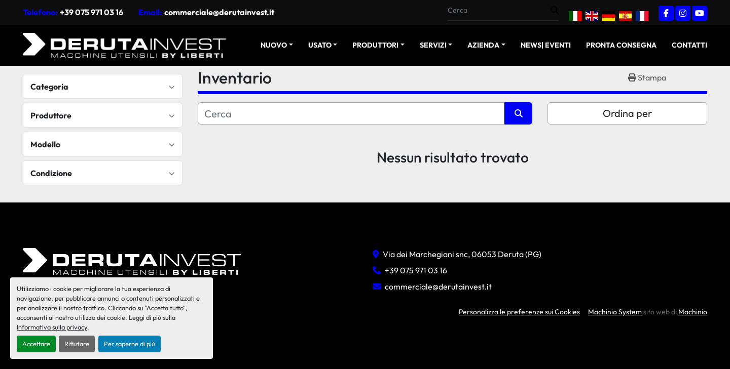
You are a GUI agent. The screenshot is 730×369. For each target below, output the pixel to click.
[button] (277, 45)
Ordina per (627, 113)
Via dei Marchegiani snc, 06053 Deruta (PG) (462, 254)
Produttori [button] (375, 45)
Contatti (689, 45)
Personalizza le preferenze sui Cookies (519, 311)
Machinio (692, 311)
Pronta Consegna (621, 45)
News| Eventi (546, 45)
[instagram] (682, 13)
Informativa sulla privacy (52, 327)
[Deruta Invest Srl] (132, 260)
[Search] (499, 10)
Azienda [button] (483, 45)
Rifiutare (76, 344)
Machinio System (615, 311)
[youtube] (699, 13)
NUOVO (274, 45)
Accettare (36, 344)
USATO (320, 45)
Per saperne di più (129, 344)
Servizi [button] (433, 45)
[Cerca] (351, 113)
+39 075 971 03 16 (91, 12)
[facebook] (666, 13)
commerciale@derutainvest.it (219, 12)
